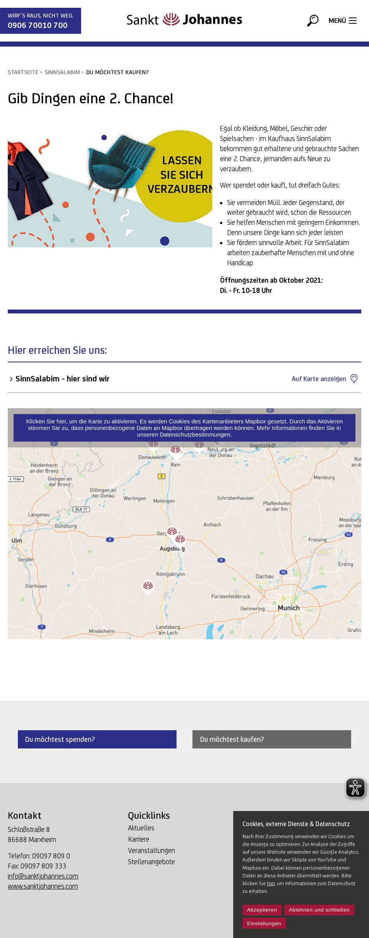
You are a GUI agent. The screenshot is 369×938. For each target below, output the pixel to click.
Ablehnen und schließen (319, 910)
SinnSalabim (62, 72)
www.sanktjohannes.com (43, 886)
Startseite (23, 72)
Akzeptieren (262, 910)
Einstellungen (264, 923)
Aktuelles (141, 828)
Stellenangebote (151, 862)
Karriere (138, 839)
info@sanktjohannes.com (43, 876)
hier (271, 883)
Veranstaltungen (151, 850)
